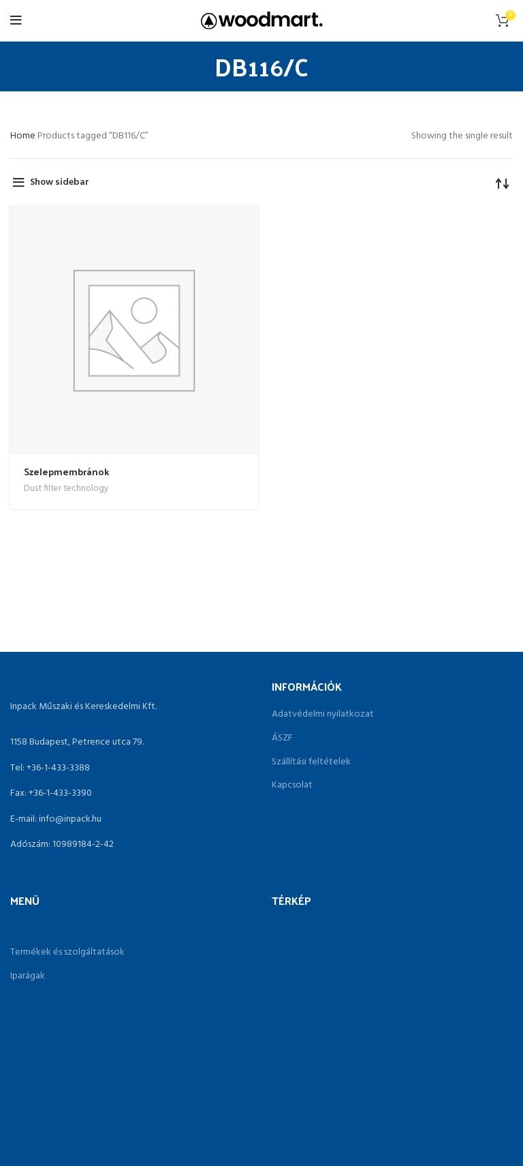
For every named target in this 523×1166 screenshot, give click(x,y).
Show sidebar (59, 182)
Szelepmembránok (66, 471)
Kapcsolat (292, 785)
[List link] (130, 768)
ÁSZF (282, 738)
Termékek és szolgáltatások (67, 952)
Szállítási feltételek (311, 762)
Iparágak (27, 976)
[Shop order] (502, 183)
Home (23, 136)
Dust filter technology (66, 488)
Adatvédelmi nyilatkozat (323, 714)
